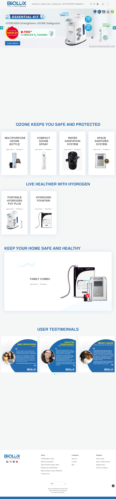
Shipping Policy (100, 465)
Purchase (19, 149)
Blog (64, 4)
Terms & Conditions (102, 468)
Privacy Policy (100, 458)
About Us (74, 458)
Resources (71, 4)
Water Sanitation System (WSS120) (51, 471)
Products (36, 4)
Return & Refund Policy (103, 461)
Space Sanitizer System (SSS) (50, 465)
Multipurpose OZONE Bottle (49, 468)
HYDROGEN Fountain (47, 458)
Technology (57, 4)
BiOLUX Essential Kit (47, 461)
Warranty (80, 4)
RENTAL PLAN (46, 4)
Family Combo (45, 474)
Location (74, 461)
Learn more (10, 149)
